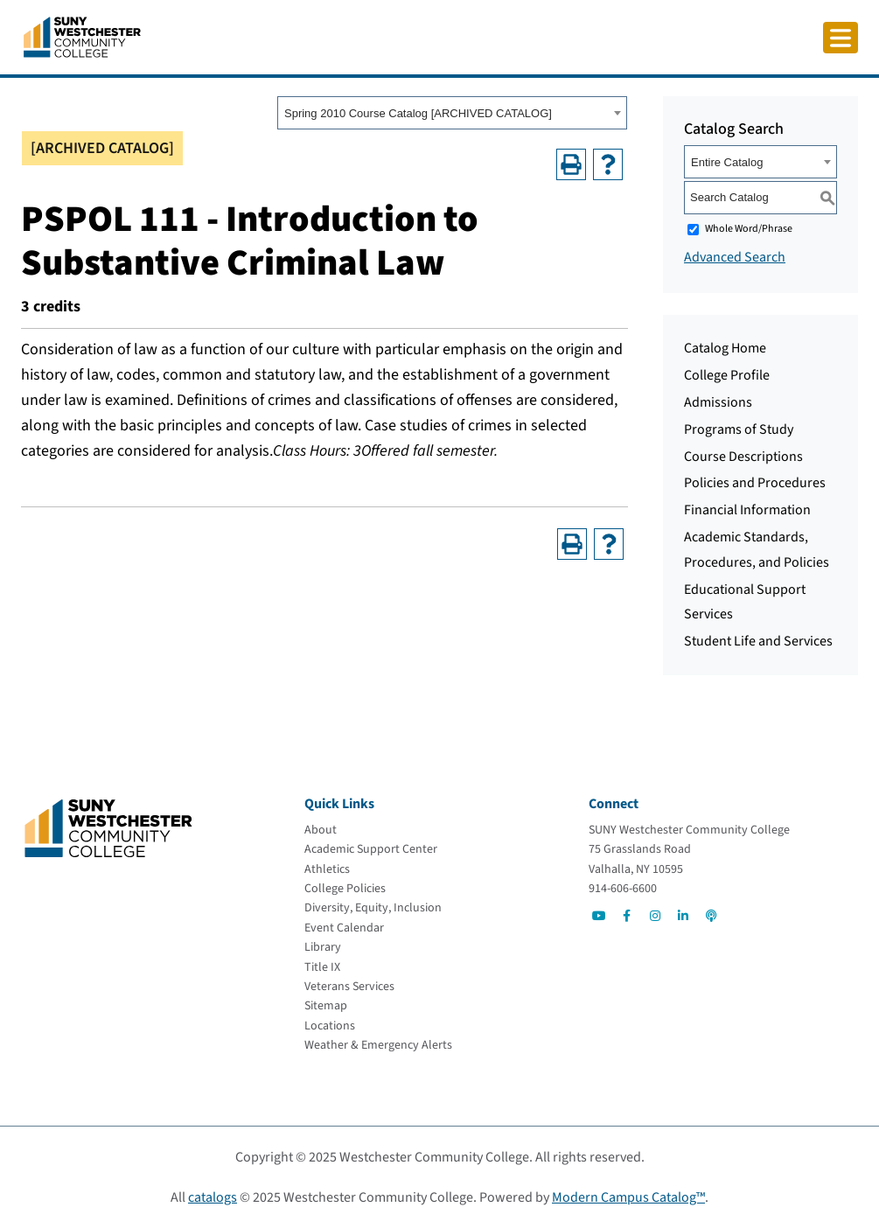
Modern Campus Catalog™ (628, 1197)
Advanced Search (734, 257)
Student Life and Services (758, 641)
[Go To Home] (82, 35)
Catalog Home (725, 348)
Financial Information (747, 510)
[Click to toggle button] (840, 37)
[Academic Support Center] (370, 849)
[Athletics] (327, 869)
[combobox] (452, 112)
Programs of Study (738, 429)
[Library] (322, 947)
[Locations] (329, 1026)
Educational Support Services (745, 602)
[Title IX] (322, 967)
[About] (320, 830)
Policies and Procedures (755, 482)
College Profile (727, 375)
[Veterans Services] (349, 986)
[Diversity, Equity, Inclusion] (373, 908)
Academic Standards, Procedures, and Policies (756, 549)
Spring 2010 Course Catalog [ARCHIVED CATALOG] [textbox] (418, 113)
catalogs (212, 1197)
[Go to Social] (599, 915)
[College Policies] (345, 888)
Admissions (718, 402)
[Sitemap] (325, 1006)
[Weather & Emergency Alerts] (378, 1045)
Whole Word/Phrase (748, 228)
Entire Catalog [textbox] (727, 162)
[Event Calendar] (344, 928)
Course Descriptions (743, 456)
